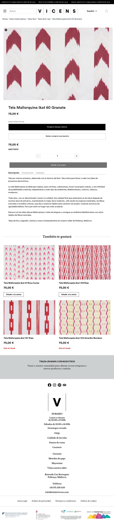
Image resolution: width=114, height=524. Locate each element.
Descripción (13, 173)
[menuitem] (92, 11)
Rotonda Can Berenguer (57, 474)
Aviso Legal (22, 501)
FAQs (57, 433)
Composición (27, 173)
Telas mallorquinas (17, 19)
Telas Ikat (31, 19)
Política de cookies (89, 501)
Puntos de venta (57, 442)
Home (5, 19)
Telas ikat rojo (44, 19)
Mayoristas (57, 463)
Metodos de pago (57, 458)
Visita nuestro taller (57, 468)
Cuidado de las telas (57, 438)
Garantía (57, 454)
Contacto (57, 447)
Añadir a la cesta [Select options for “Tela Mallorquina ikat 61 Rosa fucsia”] (13, 294)
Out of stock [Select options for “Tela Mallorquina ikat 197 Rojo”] (9, 348)
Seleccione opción (16, 121)
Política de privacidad (41, 501)
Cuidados (40, 173)
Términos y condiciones (65, 501)
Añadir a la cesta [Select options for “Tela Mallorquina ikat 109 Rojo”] (68, 294)
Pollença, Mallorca (57, 477)
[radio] (57, 127)
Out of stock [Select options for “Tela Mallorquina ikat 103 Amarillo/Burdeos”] (64, 348)
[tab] (14, 172)
